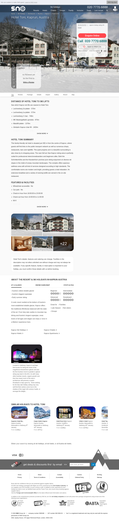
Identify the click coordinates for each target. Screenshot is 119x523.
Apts (51, 333)
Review (20, 95)
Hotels (45, 10)
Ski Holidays (21, 14)
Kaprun (47, 14)
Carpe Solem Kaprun (40, 421)
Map (73, 95)
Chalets (53, 10)
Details (39, 95)
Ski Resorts (31, 14)
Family (71, 10)
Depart (48, 95)
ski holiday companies (58, 496)
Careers (79, 474)
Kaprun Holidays (18, 330)
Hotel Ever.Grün (61, 421)
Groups (62, 10)
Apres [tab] (36, 360)
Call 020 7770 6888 (92, 41)
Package (29, 95)
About (39, 474)
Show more (41, 133)
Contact (59, 474)
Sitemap (99, 477)
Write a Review (28, 82)
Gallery (56, 95)
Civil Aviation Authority (59, 485)
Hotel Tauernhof (107, 421)
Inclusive (80, 10)
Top (12, 95)
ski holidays (40, 444)
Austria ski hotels (65, 444)
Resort (65, 95)
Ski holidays (55, 7)
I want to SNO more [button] (31, 2)
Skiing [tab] (26, 360)
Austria (40, 14)
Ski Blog (99, 474)
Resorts (36, 10)
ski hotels (50, 444)
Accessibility (59, 477)
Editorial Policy (79, 477)
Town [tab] (16, 360)
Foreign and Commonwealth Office (26, 493)
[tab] (16, 285)
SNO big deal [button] (112, 2)
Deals (89, 10)
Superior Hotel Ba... (17, 421)
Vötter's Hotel (83, 421)
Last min (98, 10)
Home (13, 14)
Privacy (19, 477)
